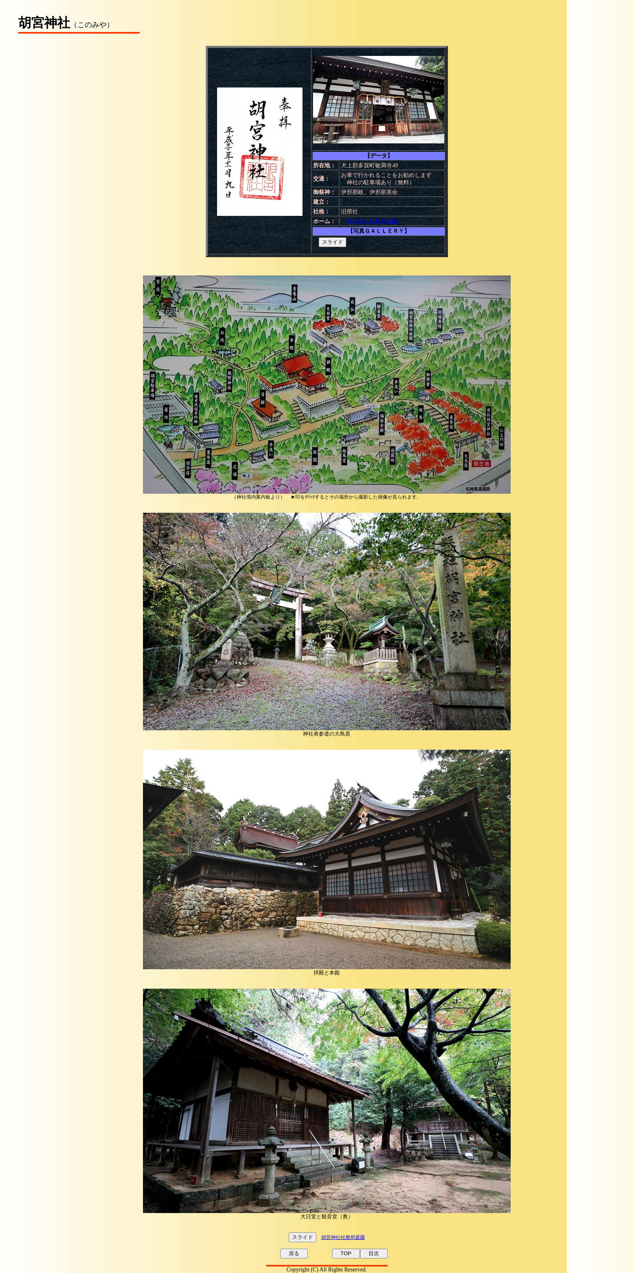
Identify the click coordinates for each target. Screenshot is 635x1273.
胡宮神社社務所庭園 (372, 221)
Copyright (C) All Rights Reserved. (326, 1270)
